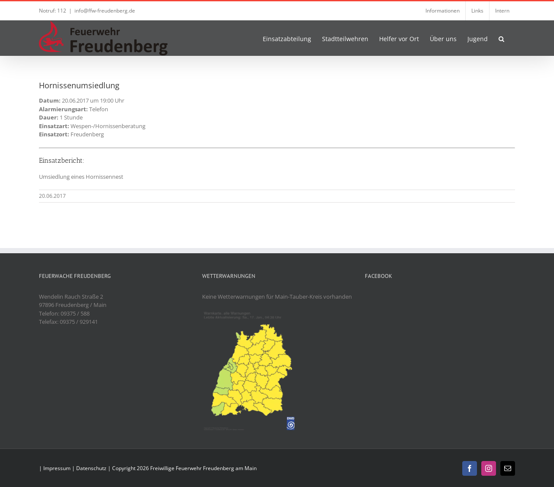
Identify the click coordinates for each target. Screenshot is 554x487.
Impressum (57, 468)
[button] (501, 38)
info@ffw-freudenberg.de (104, 10)
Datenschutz (91, 468)
